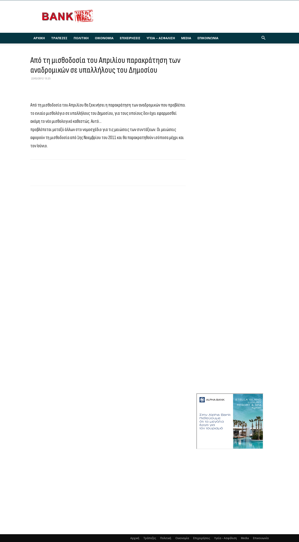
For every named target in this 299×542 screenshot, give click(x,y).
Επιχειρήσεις (130, 38)
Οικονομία (104, 38)
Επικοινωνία (207, 38)
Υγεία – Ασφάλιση (161, 38)
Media (186, 38)
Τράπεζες (59, 38)
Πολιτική (81, 38)
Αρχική (39, 38)
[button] (263, 38)
